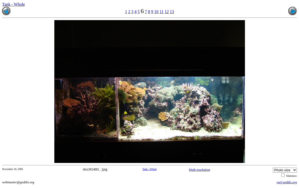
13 (172, 11)
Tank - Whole (13, 4)
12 (167, 11)
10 (156, 11)
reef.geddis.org (287, 182)
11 (161, 11)
